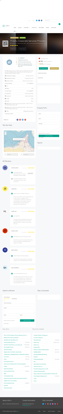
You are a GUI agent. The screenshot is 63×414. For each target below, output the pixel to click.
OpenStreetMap (32, 151)
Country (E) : (19, 93)
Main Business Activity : (19, 78)
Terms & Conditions (51, 411)
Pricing (44, 411)
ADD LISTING (53, 27)
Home (39, 411)
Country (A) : (19, 96)
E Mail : (19, 111)
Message (41, 123)
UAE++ (18, 411)
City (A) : (19, 101)
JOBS (15, 31)
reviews (48, 64)
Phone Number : (19, 83)
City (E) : (19, 98)
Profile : (19, 72)
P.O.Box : (19, 88)
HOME (15, 27)
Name (40, 113)
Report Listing (55, 68)
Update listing (44, 68)
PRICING (47, 27)
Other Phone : (19, 91)
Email (40, 118)
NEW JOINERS (41, 27)
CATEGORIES (27, 27)
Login (29, 20)
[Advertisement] (31, 9)
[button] (24, 139)
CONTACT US (34, 27)
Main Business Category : (19, 75)
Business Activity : (19, 81)
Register (33, 20)
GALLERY (20, 27)
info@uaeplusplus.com (26, 405)
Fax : (6, 86)
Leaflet (29, 151)
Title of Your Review (8, 303)
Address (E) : (19, 104)
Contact (59, 411)
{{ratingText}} (14, 298)
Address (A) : (19, 108)
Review (5, 307)
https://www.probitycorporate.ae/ (24, 62)
